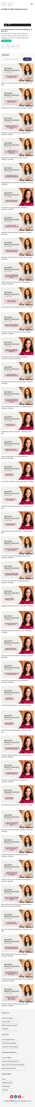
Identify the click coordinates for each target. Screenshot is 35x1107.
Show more (6, 41)
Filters (5, 55)
